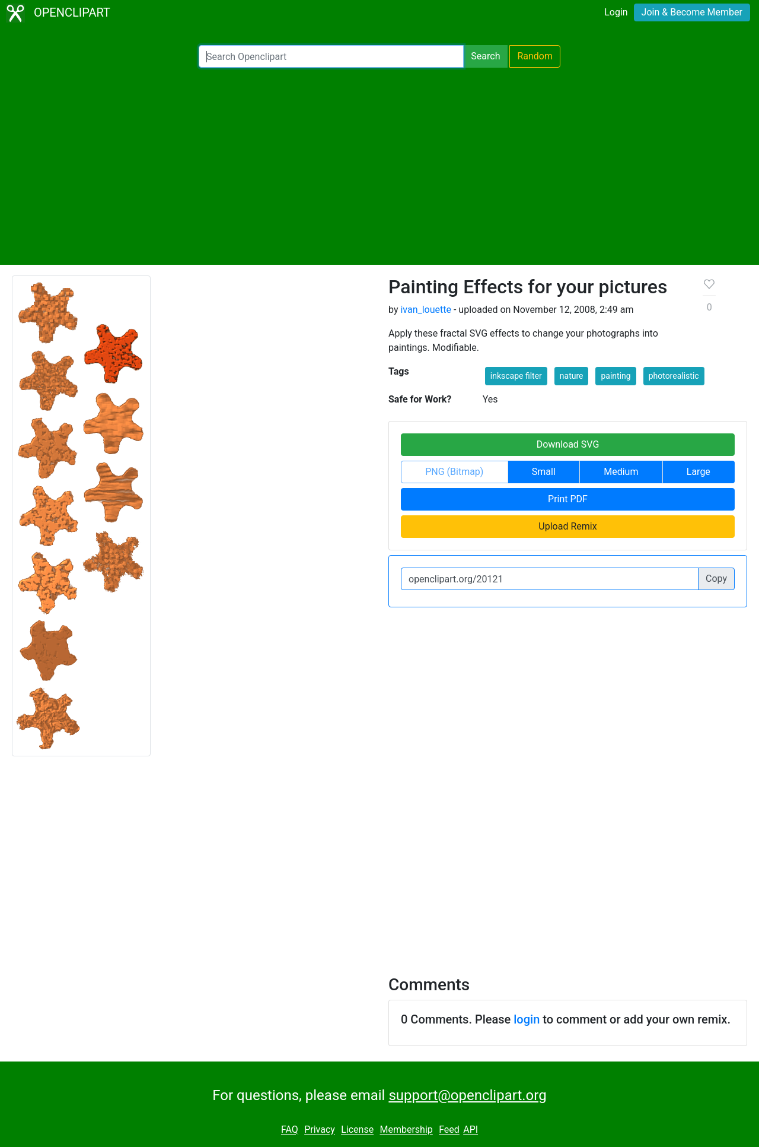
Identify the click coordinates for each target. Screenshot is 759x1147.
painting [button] (615, 376)
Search (485, 56)
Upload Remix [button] (567, 526)
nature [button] (571, 376)
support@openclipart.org (467, 1095)
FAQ (289, 1130)
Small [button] (544, 471)
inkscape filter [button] (516, 376)
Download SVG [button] (568, 444)
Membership (406, 1130)
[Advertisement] (379, 166)
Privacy (319, 1130)
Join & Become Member (692, 12)
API (470, 1130)
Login (615, 12)
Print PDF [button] (568, 499)
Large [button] (698, 471)
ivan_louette (425, 309)
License (357, 1130)
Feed (449, 1130)
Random (535, 56)
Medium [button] (621, 471)
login (527, 1019)
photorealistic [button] (674, 376)
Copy (716, 578)
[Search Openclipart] (331, 56)
